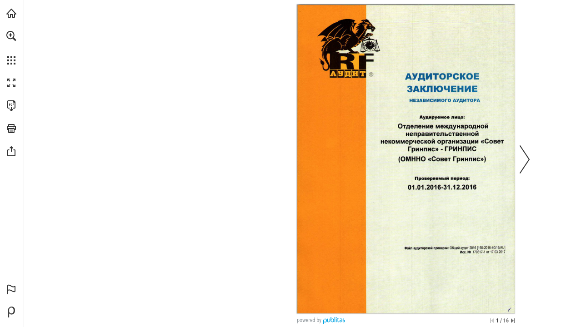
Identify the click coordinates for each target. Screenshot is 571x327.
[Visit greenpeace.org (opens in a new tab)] (11, 13)
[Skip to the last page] (513, 320)
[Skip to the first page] (492, 320)
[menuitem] (11, 47)
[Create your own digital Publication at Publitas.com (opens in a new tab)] (11, 312)
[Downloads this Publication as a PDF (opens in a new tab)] (11, 105)
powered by (309, 320)
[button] (11, 36)
